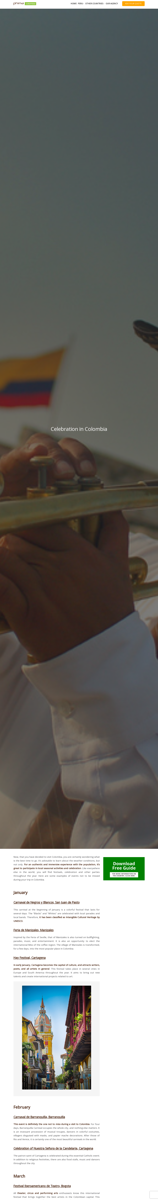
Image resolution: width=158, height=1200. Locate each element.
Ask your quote (133, 3)
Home (74, 3)
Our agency (112, 3)
